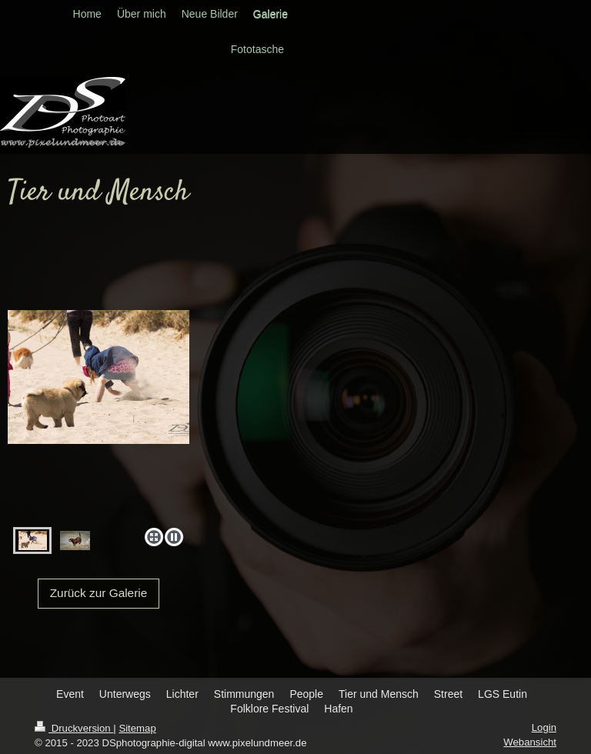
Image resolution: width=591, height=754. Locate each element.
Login (544, 727)
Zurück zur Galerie (99, 592)
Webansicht (529, 742)
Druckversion (74, 728)
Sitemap (137, 728)
